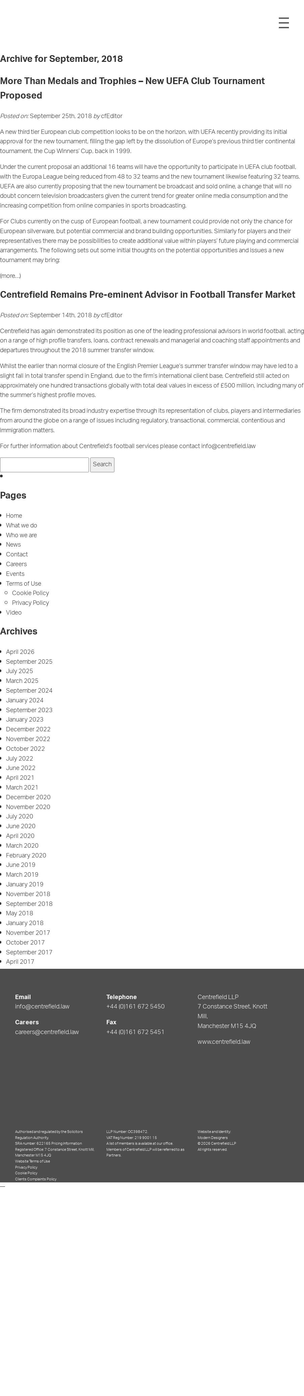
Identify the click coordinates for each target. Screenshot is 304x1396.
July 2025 (19, 671)
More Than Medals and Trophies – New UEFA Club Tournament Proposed (132, 89)
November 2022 (28, 739)
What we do (21, 526)
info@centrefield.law (42, 1007)
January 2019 (25, 885)
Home (14, 516)
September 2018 (29, 904)
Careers (16, 564)
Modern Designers (213, 1138)
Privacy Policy (30, 603)
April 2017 (20, 962)
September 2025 (29, 662)
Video (14, 613)
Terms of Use (23, 584)
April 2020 (20, 836)
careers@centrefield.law (47, 1032)
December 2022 (28, 730)
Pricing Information (66, 1143)
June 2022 (21, 768)
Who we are (21, 535)
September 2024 (29, 691)
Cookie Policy (30, 593)
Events (15, 574)
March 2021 (22, 788)
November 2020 (28, 807)
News (13, 545)
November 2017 (28, 933)
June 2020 (21, 826)
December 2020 (28, 798)
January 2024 (25, 701)
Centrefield (150, 22)
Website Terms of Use (32, 1161)
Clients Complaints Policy (35, 1179)
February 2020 (26, 856)
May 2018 (19, 914)
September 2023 (29, 710)
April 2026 (20, 652)
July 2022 (19, 759)
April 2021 (20, 778)
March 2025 (22, 681)
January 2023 (25, 720)
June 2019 (21, 865)
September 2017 (29, 953)
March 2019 (22, 875)
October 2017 (25, 943)
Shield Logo (24, 23)
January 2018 (25, 923)
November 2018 (28, 894)
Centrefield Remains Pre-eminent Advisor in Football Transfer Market (147, 296)
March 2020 (22, 846)
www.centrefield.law (224, 1042)
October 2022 (25, 749)
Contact (17, 555)
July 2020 (19, 817)
